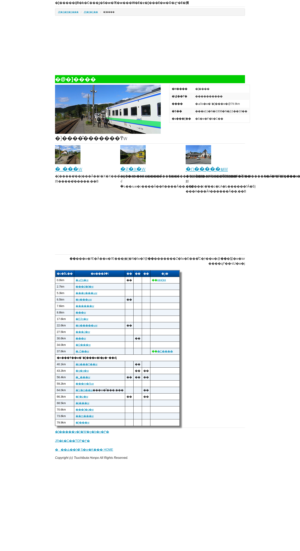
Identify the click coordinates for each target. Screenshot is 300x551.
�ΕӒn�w (82, 319)
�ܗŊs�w (82, 280)
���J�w (83, 331)
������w (85, 306)
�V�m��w (84, 390)
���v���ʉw (86, 293)
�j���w (82, 403)
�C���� (165, 351)
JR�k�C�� (91, 12)
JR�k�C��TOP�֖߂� (72, 441)
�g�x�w (132, 168)
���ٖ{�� (161, 280)
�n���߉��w (86, 364)
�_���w (68, 168)
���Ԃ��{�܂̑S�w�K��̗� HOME (84, 449)
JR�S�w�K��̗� (68, 12)
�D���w (83, 344)
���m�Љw (85, 383)
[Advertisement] (150, 47)
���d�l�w (84, 286)
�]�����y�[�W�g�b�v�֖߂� (82, 432)
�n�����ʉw (207, 168)
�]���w (82, 422)
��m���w (85, 416)
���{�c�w (85, 409)
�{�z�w (82, 396)
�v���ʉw (84, 299)
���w (81, 312)
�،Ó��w (82, 351)
